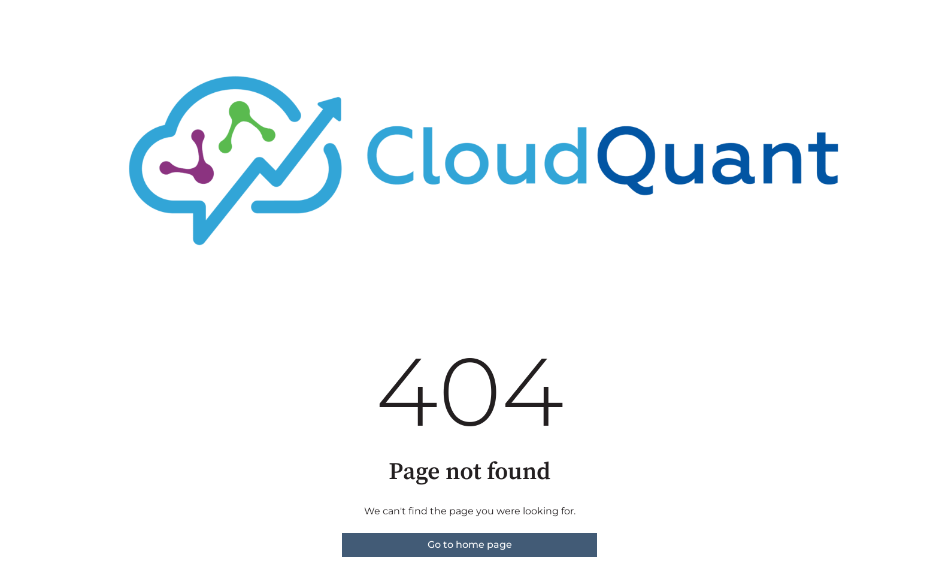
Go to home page (470, 544)
